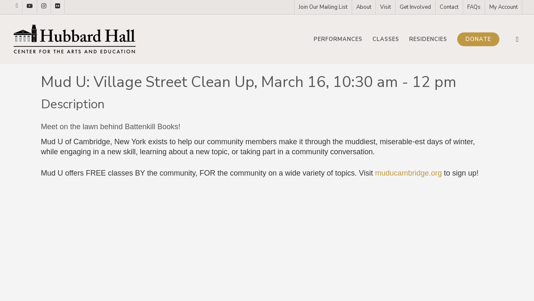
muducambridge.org (408, 173)
